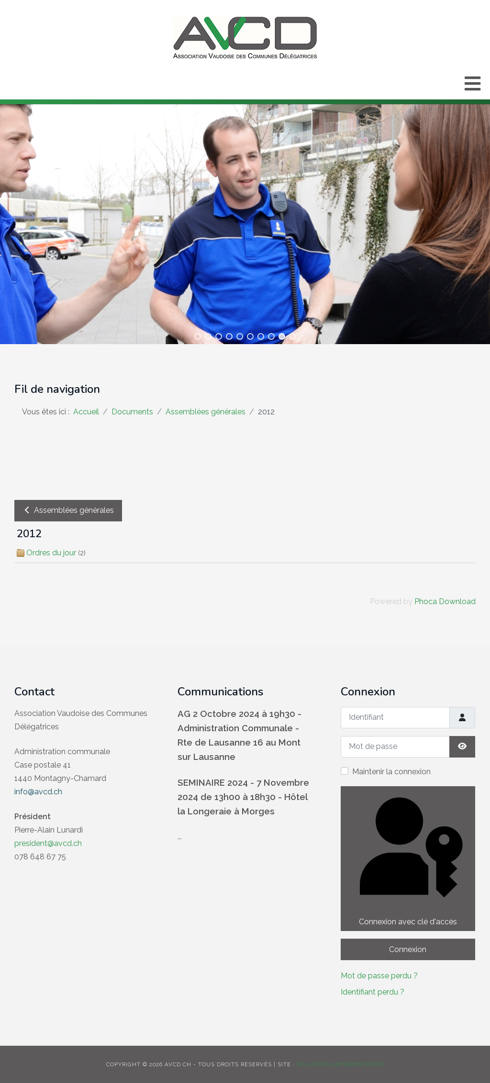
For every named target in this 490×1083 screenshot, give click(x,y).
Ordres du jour (51, 552)
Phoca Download (445, 601)
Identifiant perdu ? (372, 991)
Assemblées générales (68, 510)
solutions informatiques (340, 1064)
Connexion (407, 949)
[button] (197, 336)
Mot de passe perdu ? (379, 975)
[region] (245, 221)
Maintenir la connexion (391, 771)
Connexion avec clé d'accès (407, 858)
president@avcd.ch (48, 843)
